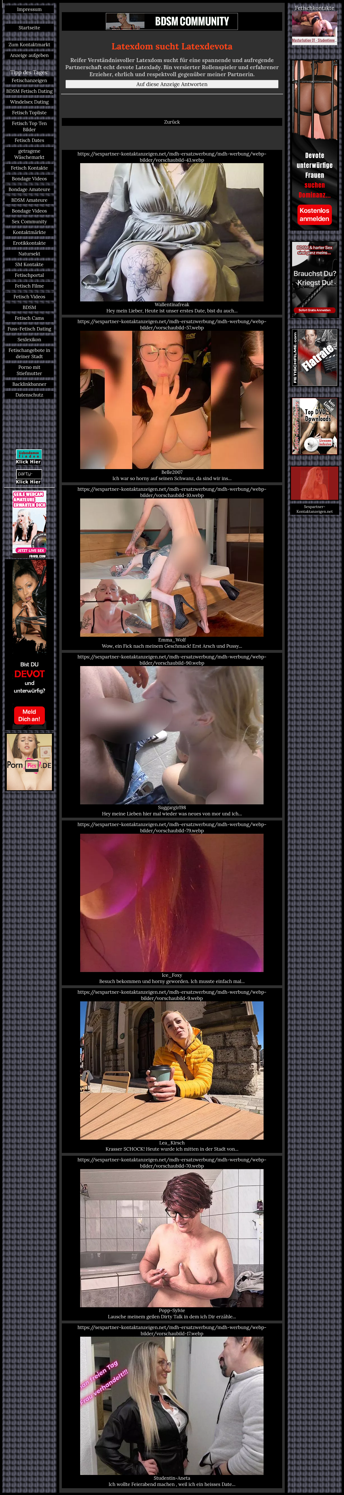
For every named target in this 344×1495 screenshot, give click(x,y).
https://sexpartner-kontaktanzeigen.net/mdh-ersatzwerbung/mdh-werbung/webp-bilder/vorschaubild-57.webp (172, 399)
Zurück (172, 122)
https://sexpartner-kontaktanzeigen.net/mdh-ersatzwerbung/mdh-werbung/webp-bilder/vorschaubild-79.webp (172, 902)
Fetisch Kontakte (29, 168)
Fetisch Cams (29, 318)
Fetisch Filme (29, 286)
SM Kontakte (29, 264)
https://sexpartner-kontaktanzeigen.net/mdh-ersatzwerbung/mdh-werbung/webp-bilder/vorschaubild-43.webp (172, 232)
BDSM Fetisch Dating (29, 91)
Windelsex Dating (29, 102)
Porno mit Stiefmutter (29, 370)
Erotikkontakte (29, 243)
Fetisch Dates (29, 140)
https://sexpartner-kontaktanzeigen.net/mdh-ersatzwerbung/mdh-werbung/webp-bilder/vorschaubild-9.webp (172, 1070)
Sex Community (29, 221)
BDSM (29, 307)
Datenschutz (29, 395)
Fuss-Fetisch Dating (29, 329)
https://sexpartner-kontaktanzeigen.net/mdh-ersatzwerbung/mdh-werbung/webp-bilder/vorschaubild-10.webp (172, 567)
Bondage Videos (29, 179)
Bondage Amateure (29, 189)
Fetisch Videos (29, 297)
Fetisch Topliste (29, 113)
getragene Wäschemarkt (29, 154)
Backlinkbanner (29, 384)
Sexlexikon (29, 339)
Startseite (29, 28)
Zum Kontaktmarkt (29, 44)
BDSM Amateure (29, 200)
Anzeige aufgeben (29, 55)
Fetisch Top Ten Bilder (29, 126)
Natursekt (29, 254)
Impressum (29, 9)
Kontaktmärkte (29, 232)
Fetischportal (29, 275)
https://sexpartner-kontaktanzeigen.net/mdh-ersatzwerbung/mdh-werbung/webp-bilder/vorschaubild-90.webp (172, 735)
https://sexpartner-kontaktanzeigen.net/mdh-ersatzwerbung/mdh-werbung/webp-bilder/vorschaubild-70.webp (172, 1238)
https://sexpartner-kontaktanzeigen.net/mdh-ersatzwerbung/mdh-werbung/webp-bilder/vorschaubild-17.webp (172, 1405)
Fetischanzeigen (29, 80)
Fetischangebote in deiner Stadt (29, 353)
